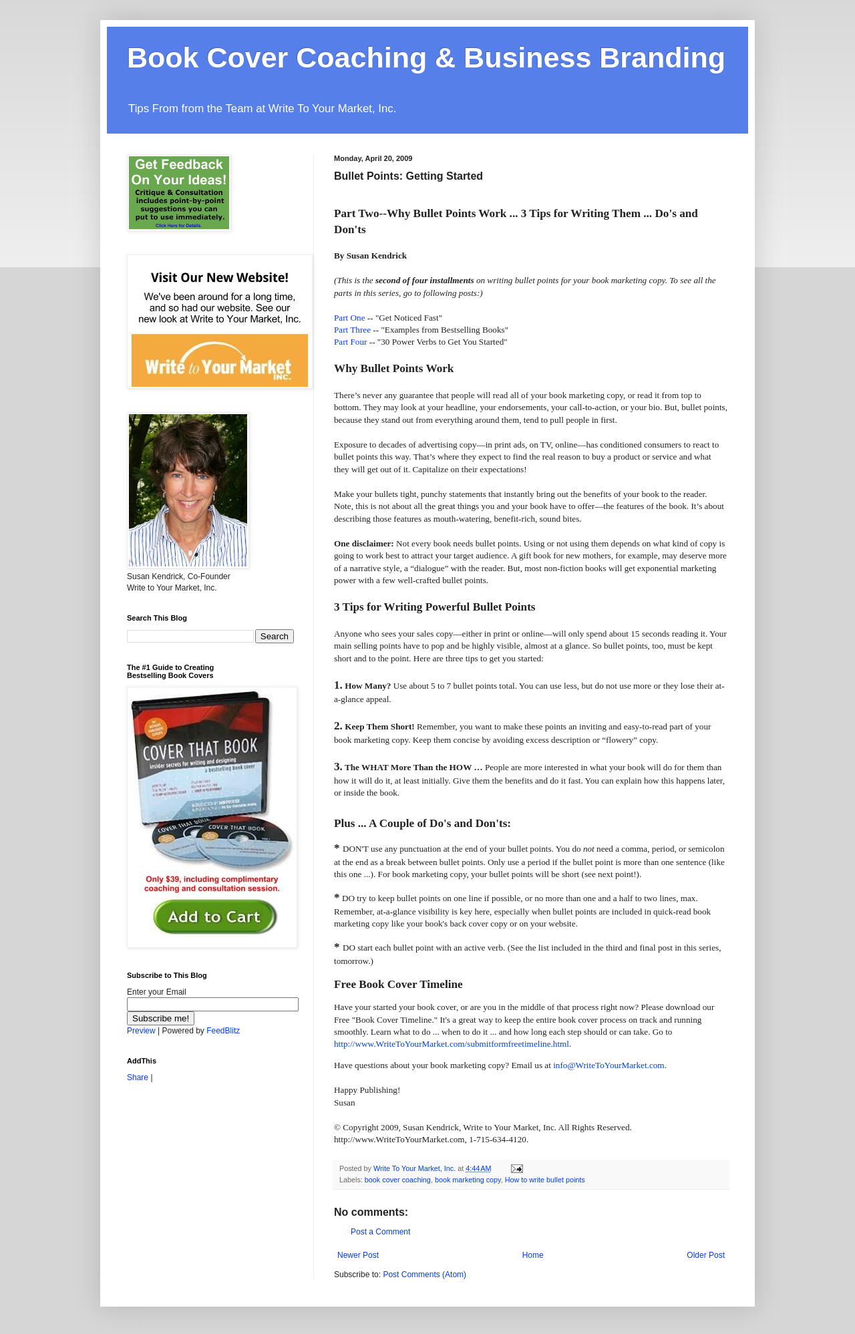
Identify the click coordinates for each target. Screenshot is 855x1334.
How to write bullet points (545, 1180)
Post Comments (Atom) (424, 1274)
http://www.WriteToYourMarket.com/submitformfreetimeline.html (451, 1044)
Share (137, 1077)
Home (533, 1255)
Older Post (706, 1255)
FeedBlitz (223, 1030)
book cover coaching (398, 1180)
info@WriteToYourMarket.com (608, 1065)
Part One (349, 318)
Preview (141, 1030)
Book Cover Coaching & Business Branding (426, 57)
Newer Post (358, 1255)
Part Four (351, 342)
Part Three (353, 330)
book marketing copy (468, 1180)
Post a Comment (380, 1231)
